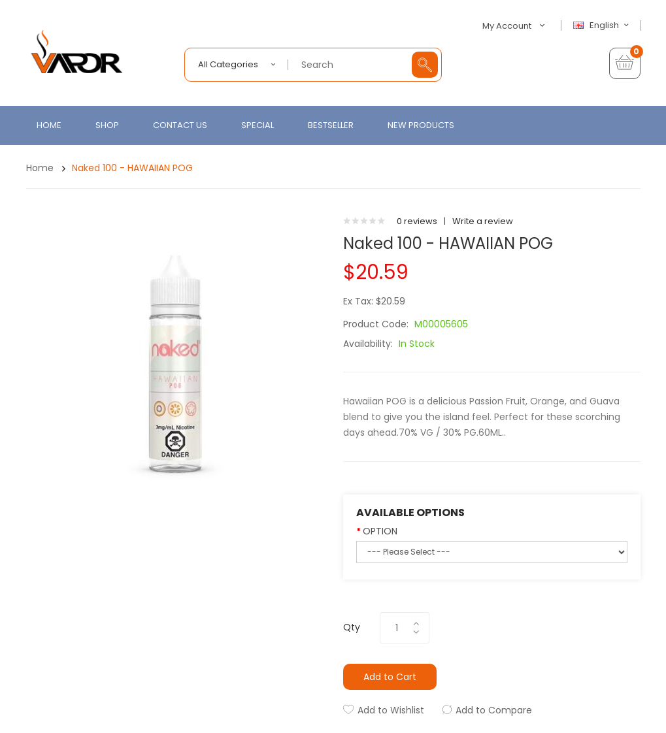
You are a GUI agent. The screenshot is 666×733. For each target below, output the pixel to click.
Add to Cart (389, 676)
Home (40, 167)
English (602, 25)
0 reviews (417, 221)
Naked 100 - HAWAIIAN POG (132, 167)
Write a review (482, 221)
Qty (351, 627)
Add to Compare (494, 710)
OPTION (380, 531)
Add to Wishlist (391, 710)
